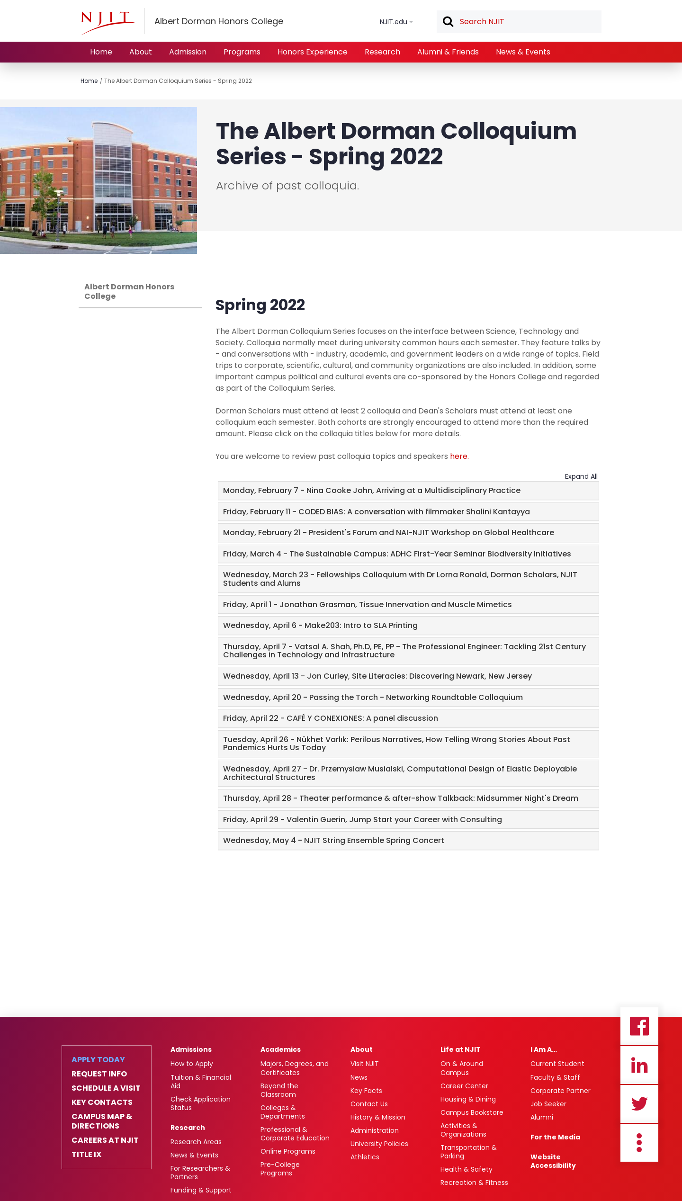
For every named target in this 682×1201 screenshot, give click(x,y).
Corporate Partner (560, 1090)
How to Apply (191, 1063)
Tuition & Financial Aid (200, 1081)
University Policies (379, 1143)
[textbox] (519, 21)
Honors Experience (313, 51)
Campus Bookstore (471, 1112)
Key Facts (366, 1090)
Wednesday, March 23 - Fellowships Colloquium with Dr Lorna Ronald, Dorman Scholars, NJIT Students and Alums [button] (400, 579)
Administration (374, 1130)
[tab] (408, 491)
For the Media (555, 1137)
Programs (242, 51)
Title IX (86, 1154)
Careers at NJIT (105, 1140)
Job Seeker (548, 1104)
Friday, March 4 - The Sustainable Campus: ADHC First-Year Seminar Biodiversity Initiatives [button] (397, 553)
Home (101, 51)
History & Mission (377, 1117)
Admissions (191, 1049)
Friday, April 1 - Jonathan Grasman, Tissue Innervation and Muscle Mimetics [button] (367, 604)
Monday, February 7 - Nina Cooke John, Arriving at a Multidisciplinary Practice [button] (371, 490)
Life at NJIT (460, 1049)
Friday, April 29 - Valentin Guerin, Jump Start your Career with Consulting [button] (362, 819)
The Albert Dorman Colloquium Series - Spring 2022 (178, 81)
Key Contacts (102, 1102)
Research (382, 51)
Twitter (639, 1104)
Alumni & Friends (448, 51)
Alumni (541, 1117)
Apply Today (98, 1060)
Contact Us (369, 1104)
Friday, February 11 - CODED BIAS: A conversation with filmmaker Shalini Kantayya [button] (376, 511)
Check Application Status (200, 1103)
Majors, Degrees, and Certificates (294, 1067)
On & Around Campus (461, 1067)
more (639, 1143)
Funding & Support (201, 1190)
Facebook (639, 1026)
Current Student (557, 1063)
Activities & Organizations (463, 1129)
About (140, 51)
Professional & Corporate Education (295, 1133)
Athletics (364, 1157)
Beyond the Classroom (279, 1090)
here (458, 456)
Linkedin (639, 1065)
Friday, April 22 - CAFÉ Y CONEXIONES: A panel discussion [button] (330, 718)
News (359, 1077)
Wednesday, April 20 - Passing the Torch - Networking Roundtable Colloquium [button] (373, 697)
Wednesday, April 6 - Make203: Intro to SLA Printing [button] (320, 625)
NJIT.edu (393, 22)
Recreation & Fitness (474, 1182)
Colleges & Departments (282, 1111)
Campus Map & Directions (102, 1121)
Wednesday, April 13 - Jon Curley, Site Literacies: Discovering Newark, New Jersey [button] (377, 676)
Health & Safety (466, 1169)
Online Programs (287, 1151)
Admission (187, 51)
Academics (280, 1049)
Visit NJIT (364, 1063)
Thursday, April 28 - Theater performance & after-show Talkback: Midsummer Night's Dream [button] (400, 798)
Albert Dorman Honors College (129, 291)
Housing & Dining (468, 1099)
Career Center (464, 1086)
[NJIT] (108, 23)
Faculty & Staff (555, 1077)
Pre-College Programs (280, 1168)
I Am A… (543, 1049)
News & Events (523, 51)
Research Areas (196, 1142)
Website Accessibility (553, 1161)
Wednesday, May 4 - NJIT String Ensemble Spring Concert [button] (333, 840)
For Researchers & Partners (200, 1172)
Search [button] (447, 22)
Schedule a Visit (106, 1088)
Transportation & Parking (468, 1151)
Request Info (99, 1074)
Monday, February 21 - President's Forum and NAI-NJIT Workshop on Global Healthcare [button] (388, 532)
